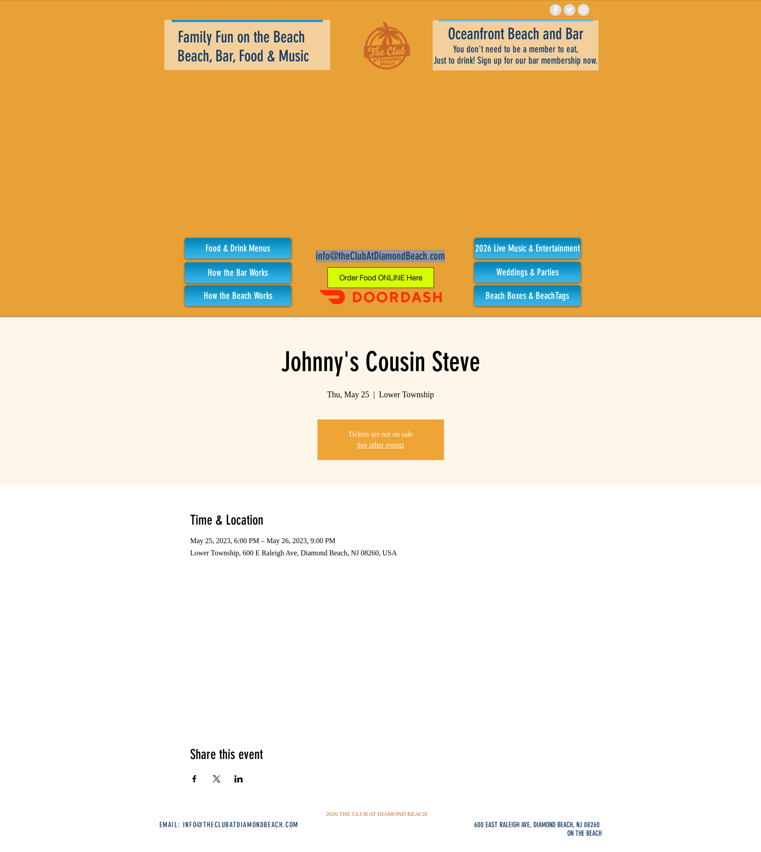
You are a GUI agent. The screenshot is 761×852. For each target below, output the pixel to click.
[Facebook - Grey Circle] (555, 10)
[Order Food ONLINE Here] (380, 277)
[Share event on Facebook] (194, 778)
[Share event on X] (216, 778)
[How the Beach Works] (238, 295)
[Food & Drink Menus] (238, 248)
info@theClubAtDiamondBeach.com (380, 256)
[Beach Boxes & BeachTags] (527, 295)
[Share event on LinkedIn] (238, 778)
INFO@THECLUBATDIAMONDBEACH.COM (241, 824)
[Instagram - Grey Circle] (583, 10)
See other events (380, 445)
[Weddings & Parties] (527, 272)
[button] (527, 248)
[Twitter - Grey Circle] (569, 10)
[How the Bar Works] (238, 272)
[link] (597, 9)
